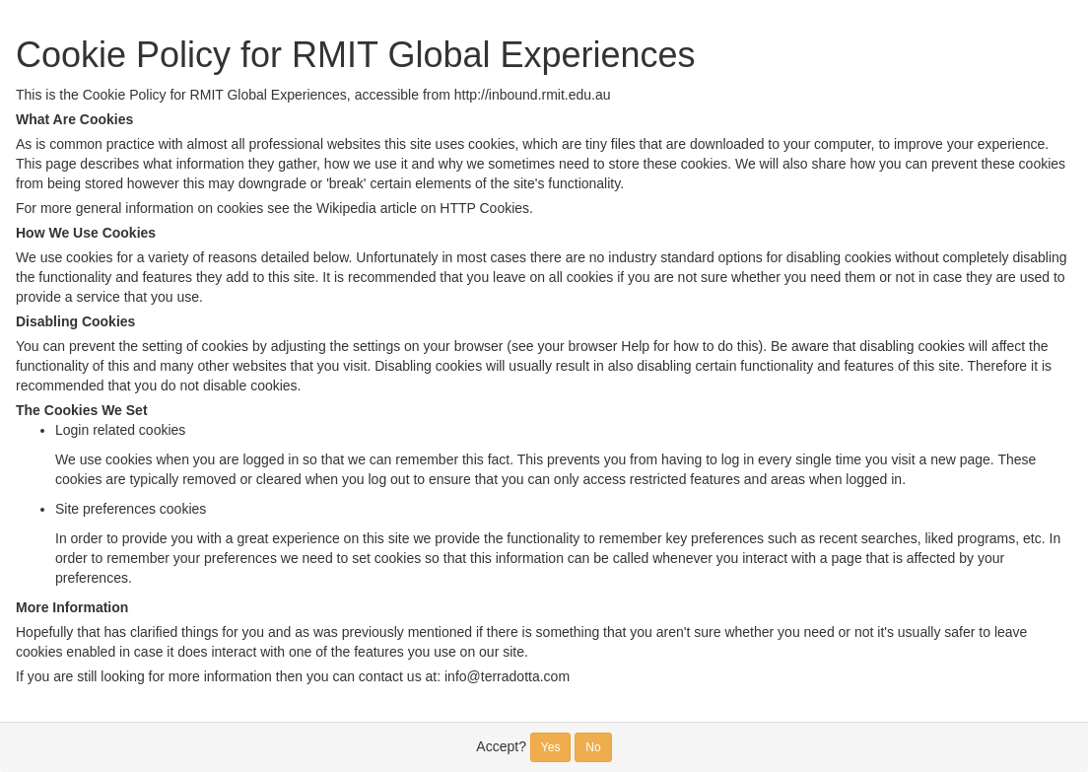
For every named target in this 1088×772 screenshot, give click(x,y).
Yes (551, 747)
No (592, 747)
